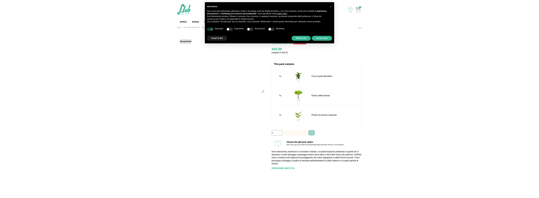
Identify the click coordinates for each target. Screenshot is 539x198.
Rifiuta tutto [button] (301, 38)
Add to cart (295, 132)
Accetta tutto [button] (322, 38)
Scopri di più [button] (217, 38)
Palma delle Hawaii (321, 95)
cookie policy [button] (282, 14)
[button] (331, 6)
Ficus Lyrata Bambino (322, 76)
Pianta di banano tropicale (324, 115)
